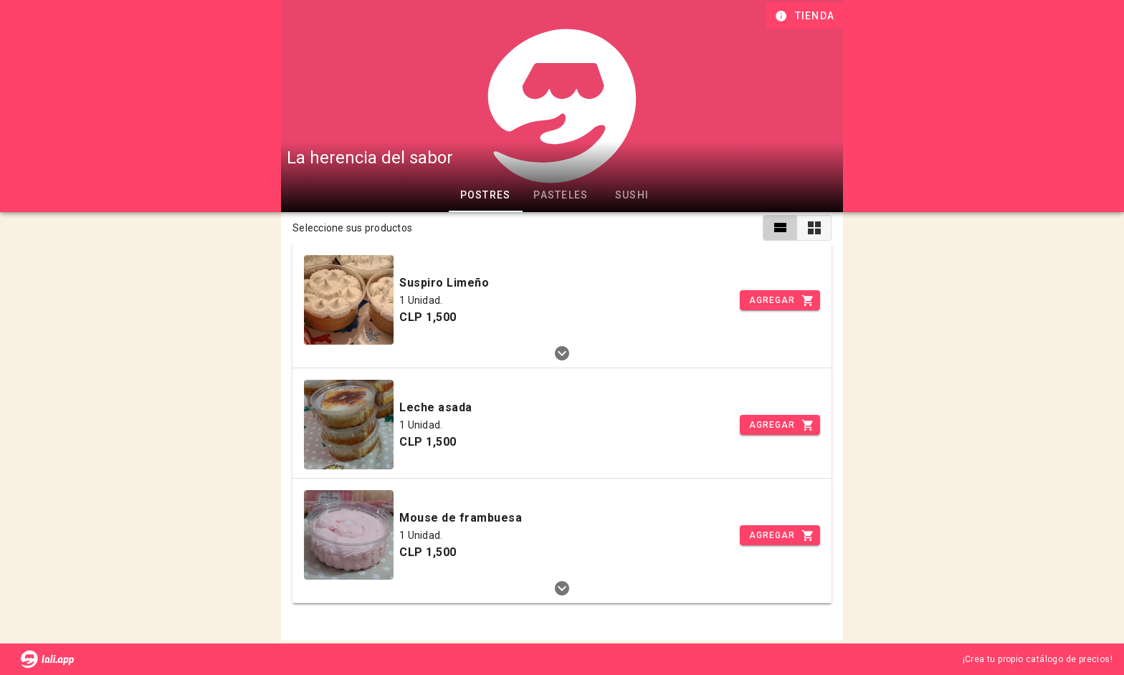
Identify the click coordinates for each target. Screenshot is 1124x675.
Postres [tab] (485, 195)
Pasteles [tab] (560, 195)
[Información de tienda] (806, 16)
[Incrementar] (780, 300)
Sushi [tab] (632, 195)
